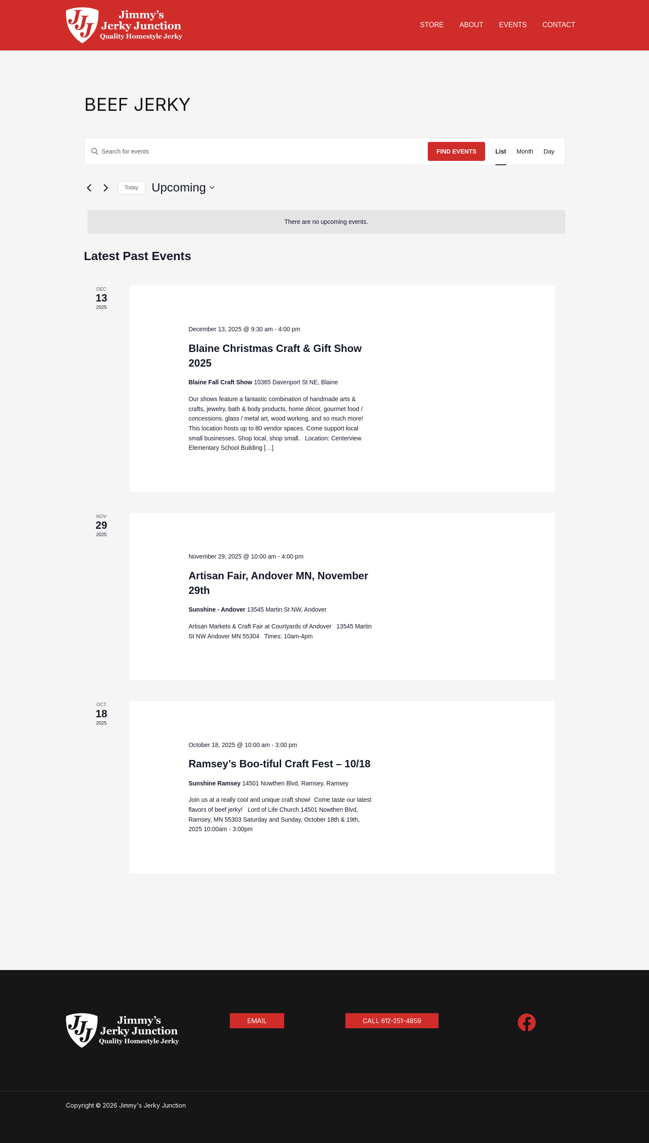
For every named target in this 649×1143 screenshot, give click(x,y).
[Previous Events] (89, 187)
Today (131, 188)
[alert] (326, 222)
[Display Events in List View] (500, 151)
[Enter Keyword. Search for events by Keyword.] (256, 151)
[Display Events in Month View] (525, 151)
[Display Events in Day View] (549, 151)
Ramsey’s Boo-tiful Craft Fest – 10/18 (279, 763)
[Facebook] (526, 1022)
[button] (257, 1020)
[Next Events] (106, 187)
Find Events (456, 151)
